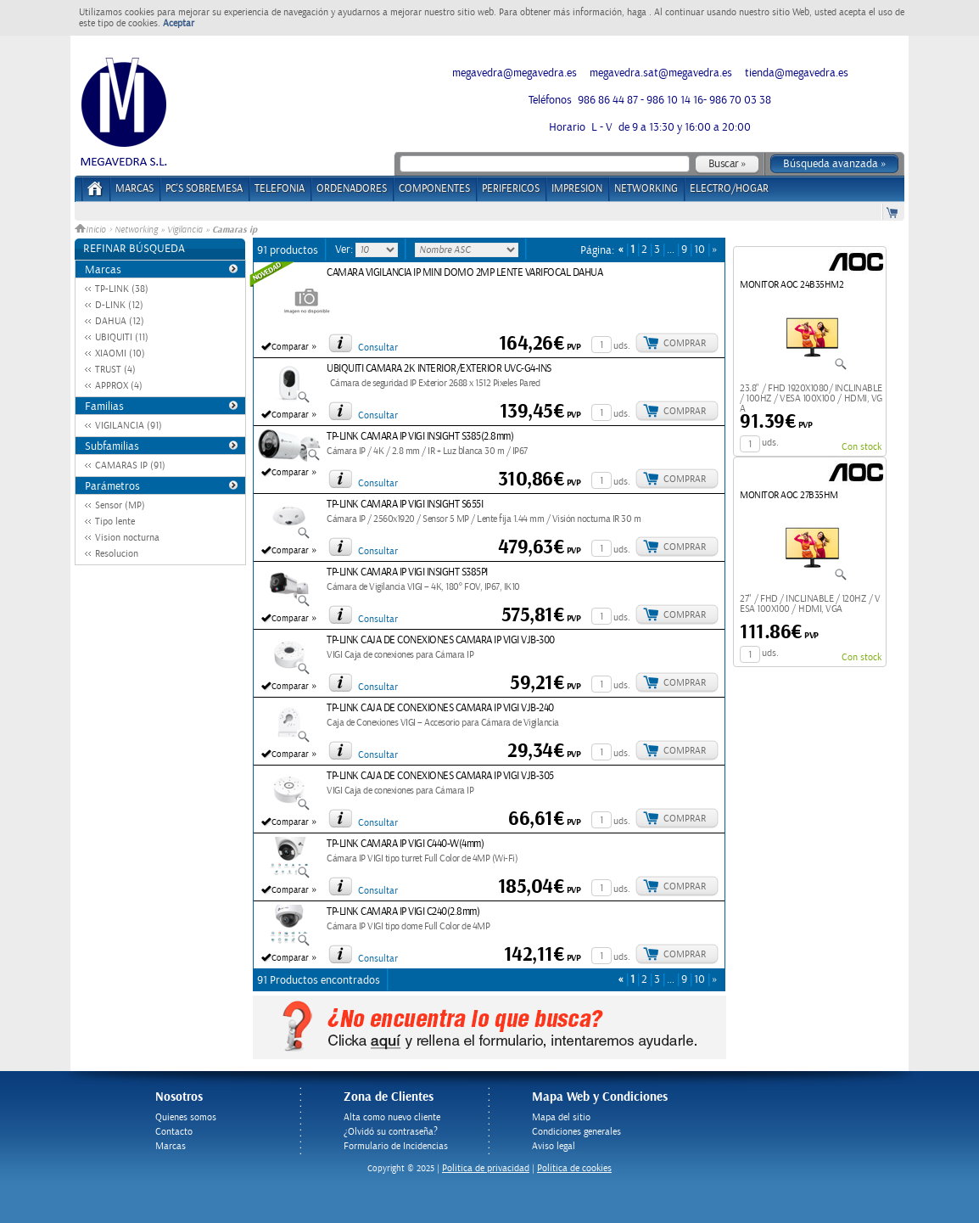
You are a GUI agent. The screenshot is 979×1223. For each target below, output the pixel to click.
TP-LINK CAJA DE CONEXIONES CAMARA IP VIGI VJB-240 (440, 708)
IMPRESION (576, 188)
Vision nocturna (127, 537)
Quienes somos (185, 1117)
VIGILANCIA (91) (128, 425)
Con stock (861, 446)
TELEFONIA (280, 188)
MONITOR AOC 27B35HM (789, 495)
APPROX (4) (119, 385)
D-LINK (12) (119, 305)
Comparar (290, 347)
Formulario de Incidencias (396, 1146)
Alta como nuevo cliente (392, 1117)
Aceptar (178, 23)
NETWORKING (646, 188)
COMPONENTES (434, 188)
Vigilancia (185, 230)
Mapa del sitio (561, 1117)
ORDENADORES (351, 188)
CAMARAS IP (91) (130, 465)
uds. (621, 345)
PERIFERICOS (511, 188)
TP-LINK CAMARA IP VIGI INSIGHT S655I (405, 504)
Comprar (684, 343)
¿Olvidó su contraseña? (391, 1131)
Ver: (345, 249)
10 (699, 250)
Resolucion (116, 553)
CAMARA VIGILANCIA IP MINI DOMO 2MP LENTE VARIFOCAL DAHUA (464, 272)
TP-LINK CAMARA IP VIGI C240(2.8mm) (403, 912)
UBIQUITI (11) (121, 337)
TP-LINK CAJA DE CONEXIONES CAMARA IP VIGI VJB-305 (440, 776)
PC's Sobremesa (204, 188)
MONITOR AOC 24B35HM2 (791, 284)
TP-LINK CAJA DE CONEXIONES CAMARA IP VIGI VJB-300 (441, 640)
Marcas (134, 188)
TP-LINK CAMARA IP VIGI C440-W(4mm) (405, 844)
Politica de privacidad (485, 1168)
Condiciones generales (576, 1131)
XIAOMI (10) (120, 353)
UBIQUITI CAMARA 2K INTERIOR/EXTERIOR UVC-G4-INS (439, 368)
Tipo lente (115, 521)
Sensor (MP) (120, 505)
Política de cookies (574, 1168)
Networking (136, 230)
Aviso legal (553, 1146)
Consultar (378, 347)
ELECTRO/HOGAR (729, 188)
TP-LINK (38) (121, 289)
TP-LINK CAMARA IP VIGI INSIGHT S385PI (407, 572)
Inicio (92, 230)
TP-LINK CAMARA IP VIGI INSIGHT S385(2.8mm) (420, 436)
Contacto (174, 1131)
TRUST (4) (115, 369)
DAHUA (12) (119, 321)
